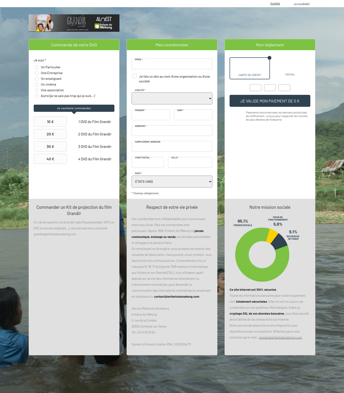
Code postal (143, 157)
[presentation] (74, 108)
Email (139, 59)
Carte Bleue (284, 87)
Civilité (140, 90)
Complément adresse (148, 141)
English (275, 3)
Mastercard (256, 87)
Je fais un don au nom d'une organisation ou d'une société (174, 78)
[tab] (74, 108)
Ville (175, 157)
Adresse (141, 125)
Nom (180, 110)
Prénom (140, 110)
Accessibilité (302, 4)
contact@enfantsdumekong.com (280, 337)
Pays (138, 173)
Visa (270, 87)
